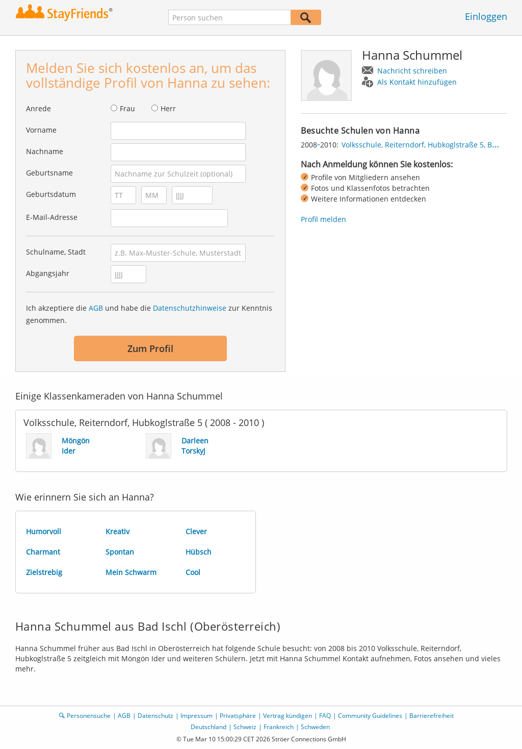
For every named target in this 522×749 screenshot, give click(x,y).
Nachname (44, 151)
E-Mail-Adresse (51, 217)
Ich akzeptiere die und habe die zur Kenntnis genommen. (149, 314)
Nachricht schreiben (412, 71)
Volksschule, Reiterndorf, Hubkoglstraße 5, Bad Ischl (430, 144)
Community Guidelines (370, 715)
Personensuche (89, 715)
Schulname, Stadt (56, 252)
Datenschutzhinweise (189, 308)
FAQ (325, 715)
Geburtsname (49, 173)
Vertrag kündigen (287, 715)
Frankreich (279, 726)
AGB (96, 308)
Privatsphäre (238, 715)
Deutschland (208, 726)
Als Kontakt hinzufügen (417, 82)
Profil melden (323, 219)
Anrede (38, 108)
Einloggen (486, 16)
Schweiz (244, 726)
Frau (127, 108)
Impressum (196, 715)
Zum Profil (150, 348)
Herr (168, 108)
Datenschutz (155, 715)
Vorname (41, 130)
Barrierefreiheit (431, 715)
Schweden (315, 726)
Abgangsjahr (47, 273)
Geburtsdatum (51, 194)
